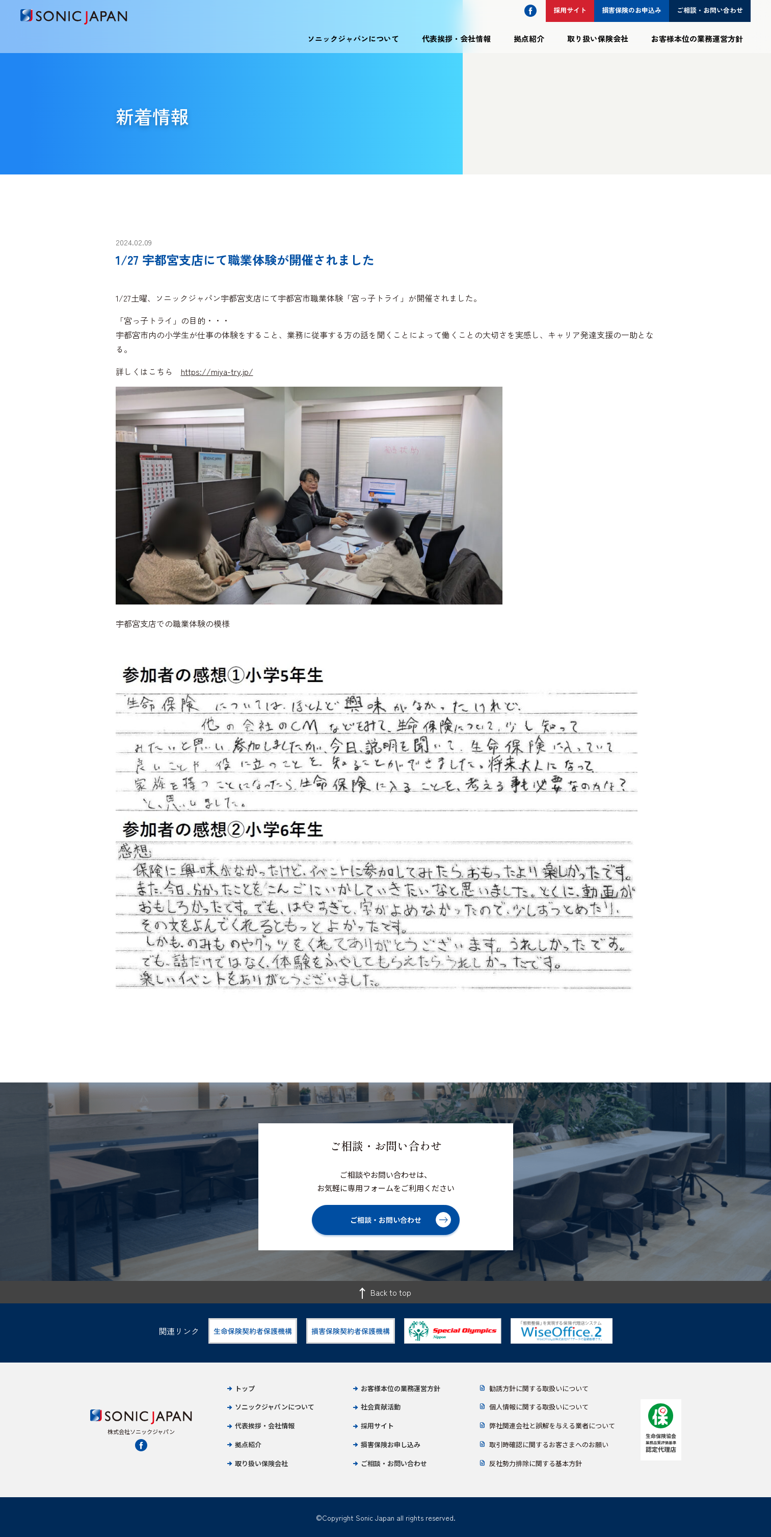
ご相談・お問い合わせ (394, 1463)
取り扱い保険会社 (597, 38)
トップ (245, 1388)
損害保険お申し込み (390, 1444)
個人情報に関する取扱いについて (539, 1407)
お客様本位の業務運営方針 (697, 38)
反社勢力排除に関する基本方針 (535, 1463)
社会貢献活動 (381, 1407)
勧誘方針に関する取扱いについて (539, 1388)
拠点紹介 (529, 38)
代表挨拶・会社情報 (456, 38)
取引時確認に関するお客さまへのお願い (548, 1444)
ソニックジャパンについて (353, 38)
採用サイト (377, 1425)
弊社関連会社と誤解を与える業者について (552, 1425)
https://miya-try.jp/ (217, 371)
